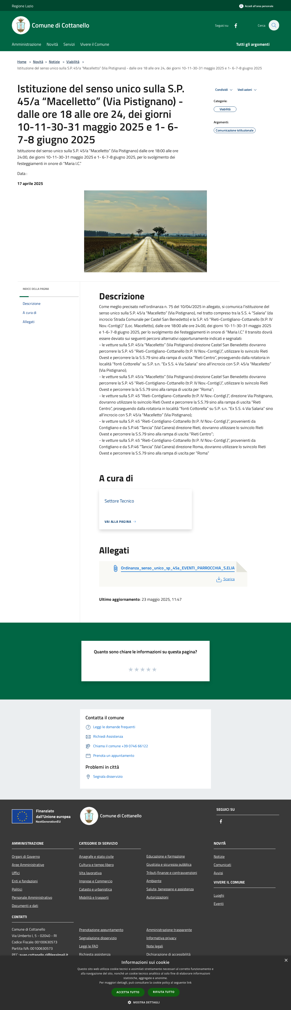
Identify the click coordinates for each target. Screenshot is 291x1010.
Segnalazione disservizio (98, 938)
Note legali (154, 946)
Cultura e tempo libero (96, 864)
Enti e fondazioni (25, 881)
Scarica (225, 579)
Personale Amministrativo (32, 897)
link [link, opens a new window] (189, 983)
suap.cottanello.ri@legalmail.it (44, 954)
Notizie (54, 61)
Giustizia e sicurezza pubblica (168, 864)
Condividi (224, 90)
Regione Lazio (22, 6)
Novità (38, 61)
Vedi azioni (248, 90)
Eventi (219, 903)
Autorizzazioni (157, 897)
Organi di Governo (26, 856)
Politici (17, 889)
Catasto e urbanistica (95, 889)
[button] (145, 1002)
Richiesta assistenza (94, 954)
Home (21, 61)
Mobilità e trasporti (94, 897)
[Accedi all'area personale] (256, 6)
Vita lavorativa (90, 873)
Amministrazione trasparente (169, 929)
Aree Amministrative (28, 864)
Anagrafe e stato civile (96, 856)
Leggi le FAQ (88, 946)
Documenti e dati (25, 905)
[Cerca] (273, 25)
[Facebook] (233, 25)
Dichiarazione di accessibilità (168, 954)
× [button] (286, 960)
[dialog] (145, 983)
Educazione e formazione (165, 856)
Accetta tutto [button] (128, 992)
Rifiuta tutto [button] (164, 992)
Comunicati (222, 864)
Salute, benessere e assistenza (170, 889)
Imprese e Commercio (95, 881)
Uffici (16, 873)
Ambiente (153, 881)
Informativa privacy (161, 938)
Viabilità (72, 61)
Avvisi (218, 873)
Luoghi (219, 895)
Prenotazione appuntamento (101, 929)
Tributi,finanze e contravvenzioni (171, 872)
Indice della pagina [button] (36, 289)
